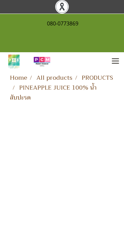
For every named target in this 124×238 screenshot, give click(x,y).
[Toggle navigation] (115, 61)
